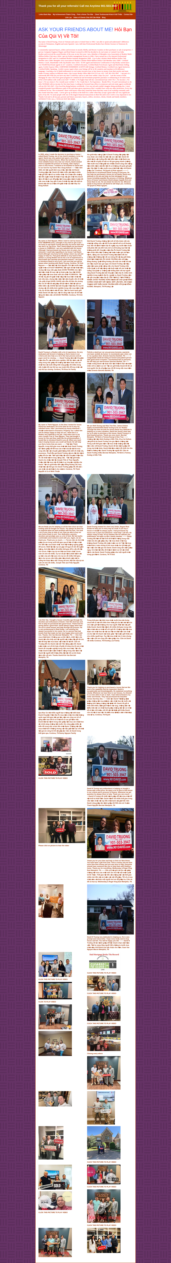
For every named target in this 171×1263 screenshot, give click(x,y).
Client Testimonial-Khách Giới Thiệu (108, 14)
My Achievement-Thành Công (64, 14)
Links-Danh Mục (45, 14)
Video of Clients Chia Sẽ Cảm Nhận (86, 17)
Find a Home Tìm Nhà (85, 14)
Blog (104, 17)
